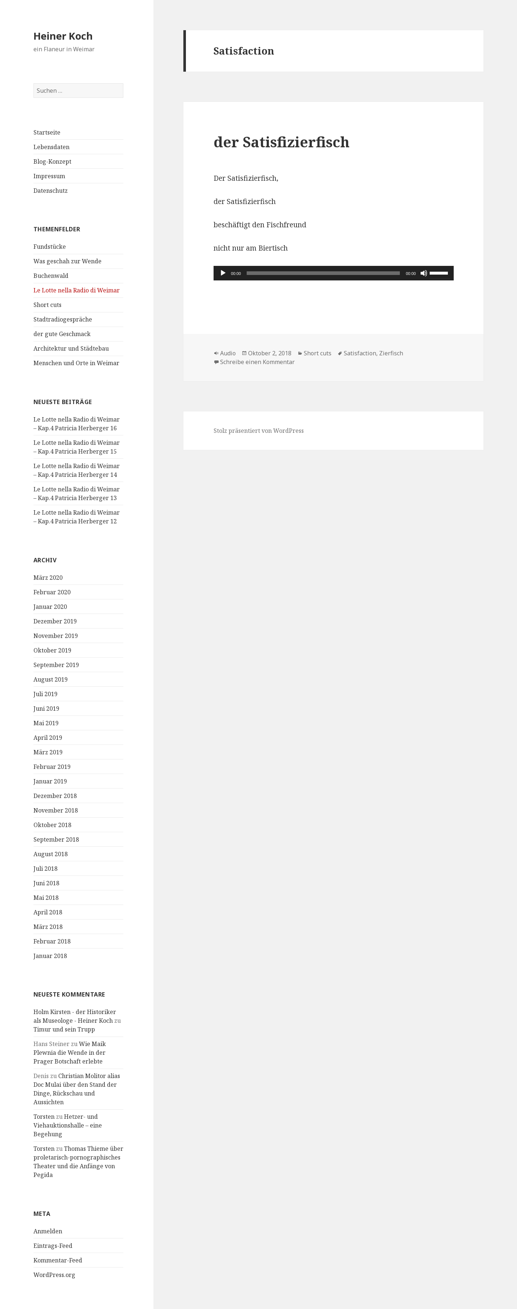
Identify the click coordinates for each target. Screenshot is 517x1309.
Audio (228, 353)
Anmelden (47, 1231)
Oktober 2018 (52, 825)
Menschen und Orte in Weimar (76, 363)
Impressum (49, 176)
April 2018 (47, 912)
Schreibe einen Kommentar (257, 362)
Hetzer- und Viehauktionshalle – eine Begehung (67, 1125)
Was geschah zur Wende (67, 261)
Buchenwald (50, 276)
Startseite (46, 132)
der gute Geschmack (62, 334)
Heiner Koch (63, 36)
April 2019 (47, 738)
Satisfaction (360, 353)
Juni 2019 (46, 709)
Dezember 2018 (55, 796)
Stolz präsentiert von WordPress (259, 431)
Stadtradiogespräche (62, 319)
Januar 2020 (50, 607)
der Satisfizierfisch (282, 141)
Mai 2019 (46, 723)
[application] (334, 273)
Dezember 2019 (55, 621)
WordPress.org (54, 1275)
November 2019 (55, 636)
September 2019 (56, 665)
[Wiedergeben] (223, 273)
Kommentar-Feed (57, 1260)
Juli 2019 (45, 694)
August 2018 (50, 854)
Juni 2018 (46, 883)
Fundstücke (49, 247)
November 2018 (55, 810)
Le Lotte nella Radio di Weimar (76, 290)
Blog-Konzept (52, 161)
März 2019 (48, 752)
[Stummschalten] (423, 273)
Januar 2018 (50, 956)
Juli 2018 (45, 869)
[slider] (323, 273)
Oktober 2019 (52, 650)
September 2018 (56, 839)
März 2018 (48, 927)
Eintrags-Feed (52, 1246)
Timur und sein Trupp (64, 1029)
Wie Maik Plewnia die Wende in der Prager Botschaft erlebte (69, 1052)
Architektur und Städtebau (71, 348)
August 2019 (50, 679)
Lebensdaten (51, 147)
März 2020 (48, 578)
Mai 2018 (46, 898)
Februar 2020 (52, 592)
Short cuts (47, 305)
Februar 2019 (52, 767)
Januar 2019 (50, 781)
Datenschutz (50, 191)
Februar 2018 (52, 941)
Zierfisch (391, 353)
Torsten (44, 1117)
